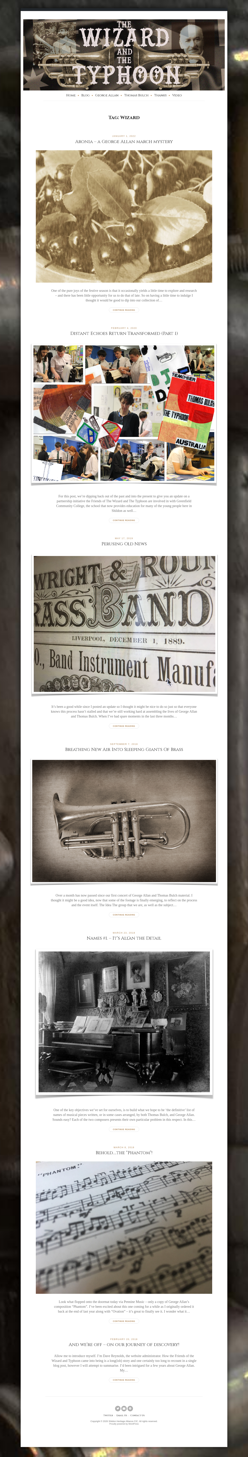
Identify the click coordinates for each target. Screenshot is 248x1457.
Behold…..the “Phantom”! (124, 1153)
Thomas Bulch (136, 95)
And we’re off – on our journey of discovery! (124, 1345)
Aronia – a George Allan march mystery (124, 141)
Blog (85, 95)
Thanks (160, 95)
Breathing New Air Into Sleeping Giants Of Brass (124, 749)
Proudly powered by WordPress (124, 1425)
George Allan (106, 95)
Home (71, 95)
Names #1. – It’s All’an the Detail (124, 938)
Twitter (107, 1416)
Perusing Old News (124, 544)
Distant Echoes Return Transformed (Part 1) (124, 333)
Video (177, 95)
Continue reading (124, 310)
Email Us (121, 1416)
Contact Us (138, 1416)
